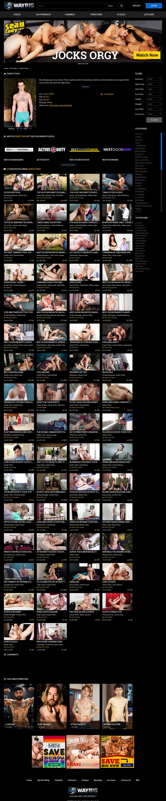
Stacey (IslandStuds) (142, 269)
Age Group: (140, 84)
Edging (138, 209)
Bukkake (138, 183)
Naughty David (140, 263)
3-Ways (138, 137)
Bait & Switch (140, 151)
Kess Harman (140, 251)
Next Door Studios (78, 198)
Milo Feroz (139, 258)
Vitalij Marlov (78, 724)
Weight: (138, 104)
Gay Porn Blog (43, 780)
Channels (59, 780)
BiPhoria (107, 228)
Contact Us (126, 780)
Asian (137, 142)
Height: (138, 99)
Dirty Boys (139, 200)
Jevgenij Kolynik (111, 724)
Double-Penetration (143, 206)
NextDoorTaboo (110, 198)
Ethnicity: (139, 79)
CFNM (138, 186)
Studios (85, 780)
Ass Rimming (140, 145)
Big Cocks (139, 165)
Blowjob (138, 174)
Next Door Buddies (45, 198)
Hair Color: (139, 89)
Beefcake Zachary (141, 233)
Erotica (138, 211)
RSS (137, 780)
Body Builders (141, 177)
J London (9, 724)
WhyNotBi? (43, 407)
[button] (112, 5)
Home (6, 68)
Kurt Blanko (44, 724)
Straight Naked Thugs (112, 407)
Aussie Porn (140, 148)
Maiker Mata (140, 256)
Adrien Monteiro (141, 235)
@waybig (98, 780)
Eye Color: (139, 94)
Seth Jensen (139, 248)
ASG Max (9, 198)
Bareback (139, 154)
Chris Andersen (140, 241)
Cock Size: (139, 109)
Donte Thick (23, 68)
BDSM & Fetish (141, 157)
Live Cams (111, 780)
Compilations (140, 188)
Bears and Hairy (141, 160)
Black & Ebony (141, 171)
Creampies (139, 191)
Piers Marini (139, 271)
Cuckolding (139, 194)
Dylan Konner (140, 238)
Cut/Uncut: (140, 114)
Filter (154, 120)
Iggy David (139, 266)
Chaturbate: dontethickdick (60, 100)
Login (154, 5)
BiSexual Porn (141, 168)
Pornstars (72, 780)
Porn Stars (14, 68)
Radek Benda (140, 243)
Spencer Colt (140, 246)
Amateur (138, 140)
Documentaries (141, 203)
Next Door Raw (11, 228)
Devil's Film (108, 258)
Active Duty (76, 258)
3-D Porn (139, 134)
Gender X (9, 258)
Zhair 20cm (139, 253)
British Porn (140, 180)
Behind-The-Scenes (143, 163)
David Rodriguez (141, 261)
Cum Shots (139, 197)
